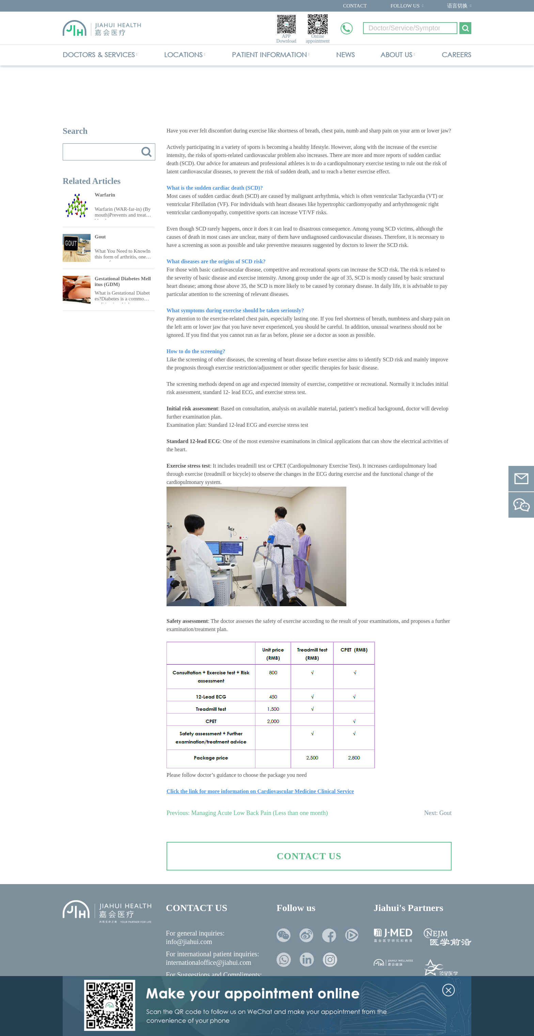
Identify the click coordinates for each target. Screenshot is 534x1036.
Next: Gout (438, 813)
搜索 (146, 152)
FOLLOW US (405, 6)
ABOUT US (396, 55)
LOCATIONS (183, 55)
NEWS (345, 55)
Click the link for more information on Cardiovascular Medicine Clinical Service (260, 791)
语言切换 (457, 6)
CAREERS (456, 55)
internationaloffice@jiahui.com (208, 962)
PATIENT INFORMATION (269, 55)
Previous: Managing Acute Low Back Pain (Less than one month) (247, 813)
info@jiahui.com (189, 941)
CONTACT (355, 6)
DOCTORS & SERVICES (99, 55)
